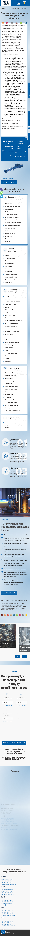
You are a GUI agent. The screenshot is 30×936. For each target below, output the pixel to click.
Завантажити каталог (29, 35)
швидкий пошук (29, 104)
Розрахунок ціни (8, 182)
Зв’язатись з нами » (7, 178)
